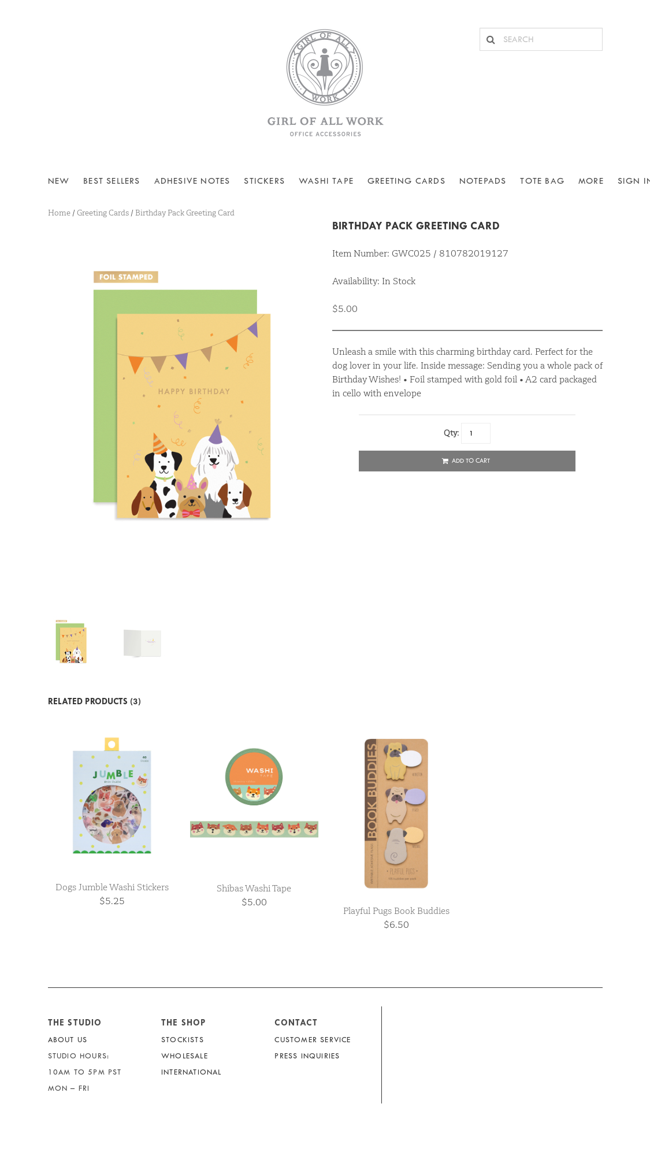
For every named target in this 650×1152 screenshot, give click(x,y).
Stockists (182, 1039)
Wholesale (184, 1055)
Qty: (451, 432)
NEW (59, 181)
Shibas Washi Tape (254, 888)
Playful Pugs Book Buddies (396, 910)
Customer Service (312, 1039)
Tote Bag (542, 181)
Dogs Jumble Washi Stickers (112, 887)
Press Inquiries (307, 1055)
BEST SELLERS (111, 181)
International (191, 1072)
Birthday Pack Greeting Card (416, 225)
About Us (68, 1039)
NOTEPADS (483, 181)
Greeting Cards (406, 181)
